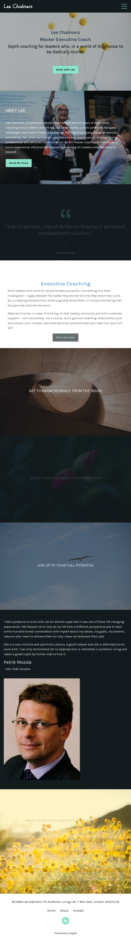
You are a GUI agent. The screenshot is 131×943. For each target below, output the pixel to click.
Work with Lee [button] (65, 69)
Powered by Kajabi (65, 933)
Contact (78, 910)
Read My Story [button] (18, 163)
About (64, 910)
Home (51, 910)
